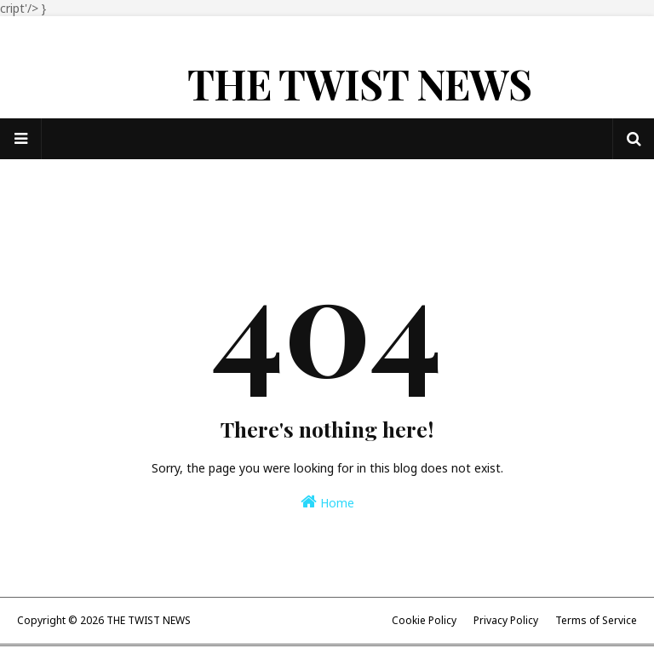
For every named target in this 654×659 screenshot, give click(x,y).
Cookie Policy (424, 620)
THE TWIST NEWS (359, 83)
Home (327, 502)
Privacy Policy (505, 620)
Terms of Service (596, 620)
